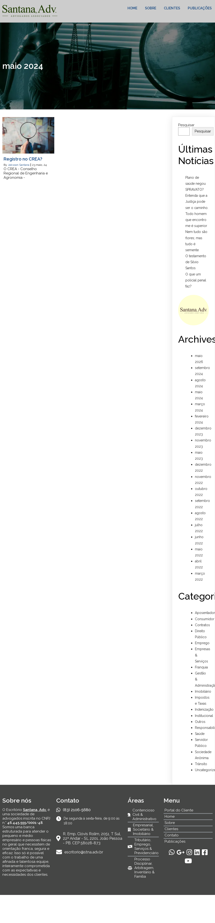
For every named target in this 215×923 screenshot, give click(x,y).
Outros (200, 722)
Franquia (201, 667)
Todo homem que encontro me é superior (196, 220)
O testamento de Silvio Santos (195, 262)
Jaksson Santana (18, 165)
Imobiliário (203, 691)
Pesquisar (186, 125)
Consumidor (204, 619)
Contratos (202, 625)
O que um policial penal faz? (195, 280)
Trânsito (201, 764)
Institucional (204, 716)
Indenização (204, 709)
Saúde (199, 734)
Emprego (202, 643)
